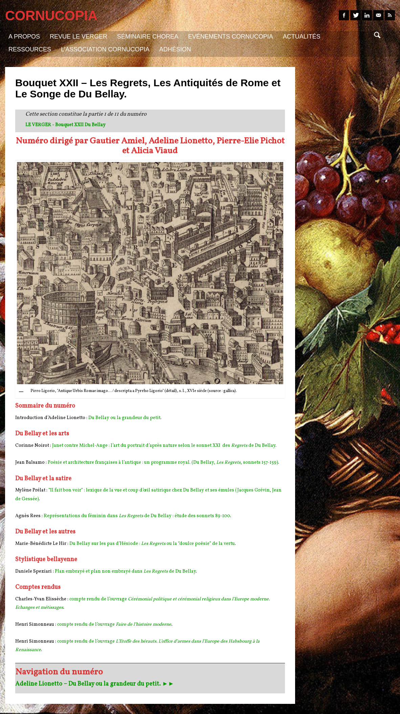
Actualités (301, 36)
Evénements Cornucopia (230, 36)
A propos (24, 36)
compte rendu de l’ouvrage (86, 624)
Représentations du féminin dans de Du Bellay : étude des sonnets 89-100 (137, 516)
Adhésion (175, 49)
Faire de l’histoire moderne (143, 624)
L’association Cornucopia (105, 49)
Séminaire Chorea (147, 36)
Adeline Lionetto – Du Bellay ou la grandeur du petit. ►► (94, 684)
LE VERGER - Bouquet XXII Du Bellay (65, 125)
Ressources (29, 49)
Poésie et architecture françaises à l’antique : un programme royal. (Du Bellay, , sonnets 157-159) (163, 462)
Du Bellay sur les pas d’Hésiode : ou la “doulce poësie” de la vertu (152, 543)
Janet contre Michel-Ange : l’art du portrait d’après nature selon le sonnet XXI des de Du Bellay (163, 445)
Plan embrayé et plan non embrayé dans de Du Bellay (125, 571)
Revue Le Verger (78, 36)
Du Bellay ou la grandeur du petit (124, 418)
